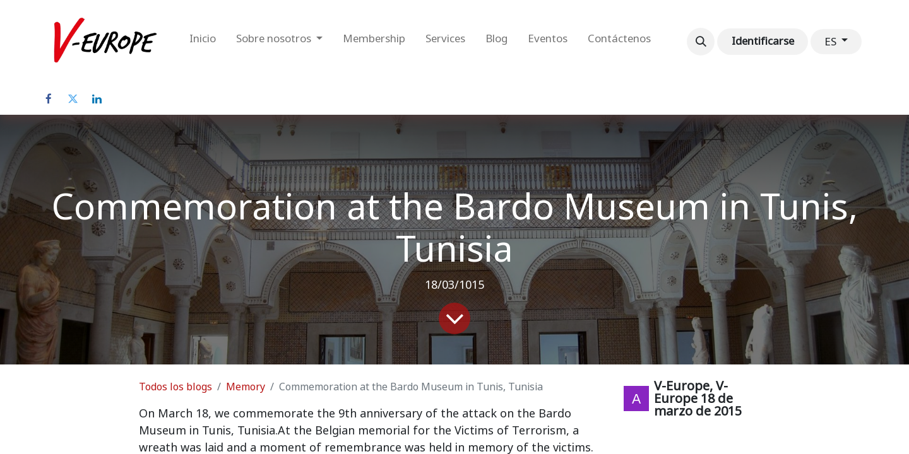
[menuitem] (202, 41)
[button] (701, 41)
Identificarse (763, 41)
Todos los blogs (175, 386)
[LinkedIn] (96, 99)
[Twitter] (72, 99)
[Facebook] (48, 99)
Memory (245, 386)
